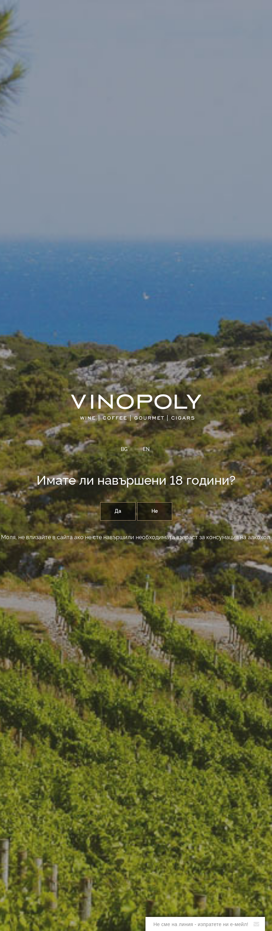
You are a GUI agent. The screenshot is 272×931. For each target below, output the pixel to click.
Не (154, 511)
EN (146, 449)
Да (118, 511)
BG (124, 449)
